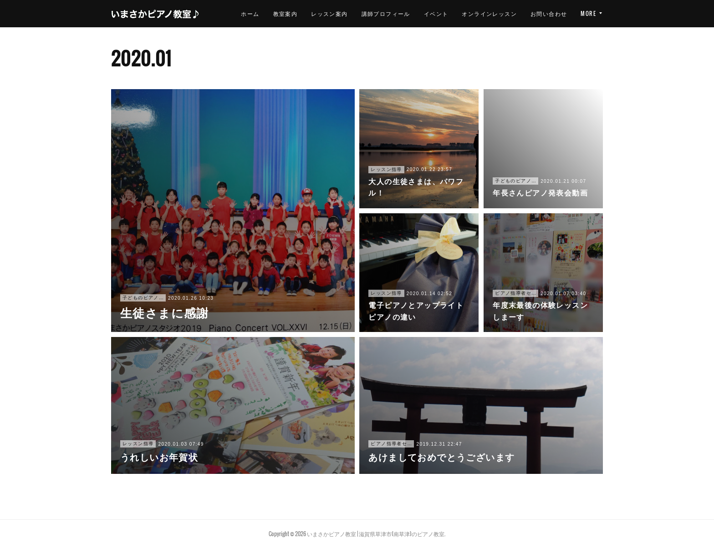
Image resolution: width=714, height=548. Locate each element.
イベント (486, 13)
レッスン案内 (380, 13)
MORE (588, 13)
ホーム (300, 13)
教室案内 (335, 13)
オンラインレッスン (539, 13)
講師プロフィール (436, 13)
